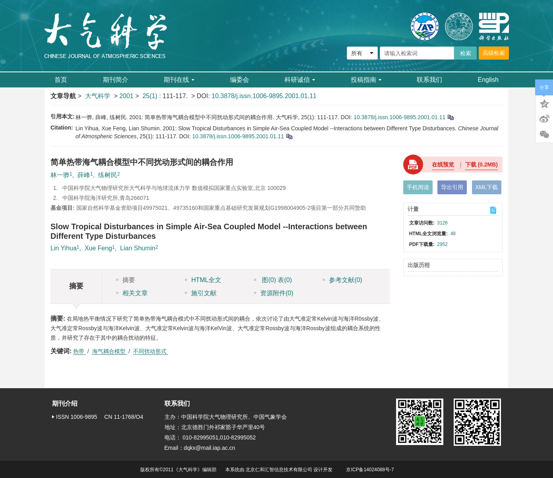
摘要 (125, 280)
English (488, 79)
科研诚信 (299, 79)
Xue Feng (98, 248)
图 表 (273, 280)
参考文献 (342, 280)
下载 (481, 164)
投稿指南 (366, 79)
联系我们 (429, 79)
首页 (60, 79)
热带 (79, 351)
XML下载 (486, 187)
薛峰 (83, 175)
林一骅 (60, 175)
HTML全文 (203, 280)
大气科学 (97, 96)
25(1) (151, 96)
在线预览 (443, 164)
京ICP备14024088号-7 (370, 469)
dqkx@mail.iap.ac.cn (209, 448)
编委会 (239, 79)
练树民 (107, 175)
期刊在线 (179, 79)
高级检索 (494, 53)
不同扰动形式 (150, 351)
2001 (126, 96)
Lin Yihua (63, 248)
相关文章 (132, 293)
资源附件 (274, 293)
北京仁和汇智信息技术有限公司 (279, 469)
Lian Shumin (137, 248)
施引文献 (201, 293)
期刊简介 (115, 79)
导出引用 (452, 187)
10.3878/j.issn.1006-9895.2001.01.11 (264, 96)
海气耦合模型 (109, 351)
